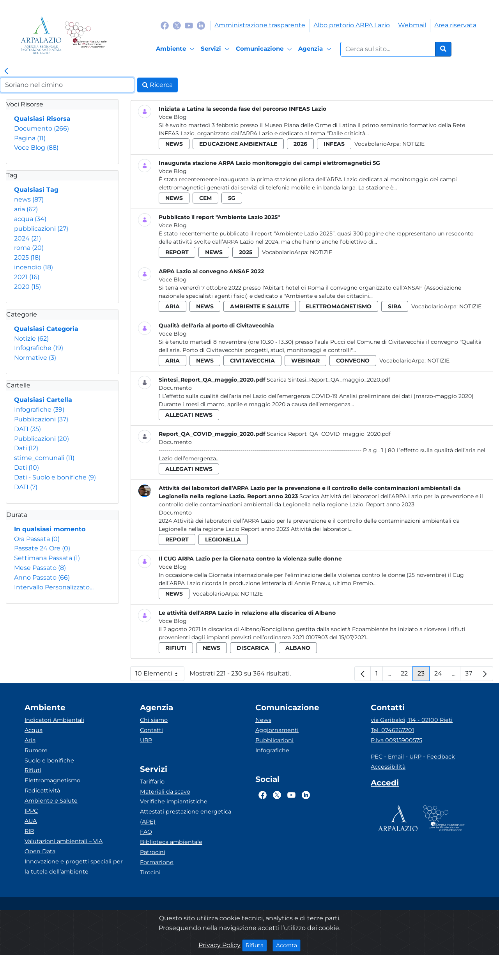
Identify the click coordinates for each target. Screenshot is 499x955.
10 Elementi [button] (159, 675)
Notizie (31, 338)
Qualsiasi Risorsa (42, 118)
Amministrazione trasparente (259, 25)
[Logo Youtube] (189, 25)
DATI (27, 429)
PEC (376, 756)
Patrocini (152, 852)
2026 (300, 143)
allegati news (188, 414)
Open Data (40, 851)
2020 (27, 286)
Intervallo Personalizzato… (54, 587)
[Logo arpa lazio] (41, 35)
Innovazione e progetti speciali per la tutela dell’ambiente (74, 866)
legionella (223, 539)
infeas (334, 143)
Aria (30, 740)
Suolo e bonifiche (49, 760)
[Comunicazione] (265, 49)
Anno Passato (42, 577)
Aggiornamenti (277, 730)
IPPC (31, 810)
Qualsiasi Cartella (43, 399)
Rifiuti (33, 770)
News (263, 719)
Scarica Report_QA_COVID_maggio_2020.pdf (329, 433)
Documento (41, 128)
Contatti (151, 730)
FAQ (146, 831)
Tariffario (152, 781)
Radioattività (42, 790)
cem (205, 198)
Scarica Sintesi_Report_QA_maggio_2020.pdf (328, 379)
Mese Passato (40, 567)
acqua (30, 219)
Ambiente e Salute (51, 800)
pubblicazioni (41, 228)
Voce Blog (36, 147)
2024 (27, 238)
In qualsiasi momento (49, 529)
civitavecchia (252, 360)
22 (407, 675)
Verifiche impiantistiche (173, 801)
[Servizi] (216, 49)
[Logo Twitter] (177, 25)
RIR (29, 831)
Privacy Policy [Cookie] (219, 945)
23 (424, 675)
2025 (27, 257)
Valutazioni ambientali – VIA (64, 841)
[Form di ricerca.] (387, 49)
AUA (31, 820)
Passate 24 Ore (42, 548)
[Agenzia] (316, 49)
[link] (6, 71)
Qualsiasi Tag (36, 189)
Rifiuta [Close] (256, 945)
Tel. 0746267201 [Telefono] (392, 730)
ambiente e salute (259, 306)
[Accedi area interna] (385, 784)
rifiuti (175, 647)
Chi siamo (154, 719)
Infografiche (38, 348)
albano (297, 647)
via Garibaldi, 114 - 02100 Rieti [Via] (412, 719)
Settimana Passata (47, 558)
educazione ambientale (238, 143)
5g (231, 198)
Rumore (36, 750)
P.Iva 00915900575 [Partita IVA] (396, 740)
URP (146, 740)
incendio (33, 267)
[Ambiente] (176, 49)
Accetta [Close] (288, 945)
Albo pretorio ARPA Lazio (351, 25)
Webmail (412, 25)
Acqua (33, 730)
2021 (26, 277)
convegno (353, 360)
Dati (26, 448)
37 (471, 675)
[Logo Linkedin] (201, 25)
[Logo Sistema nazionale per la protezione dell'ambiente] (86, 35)
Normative (35, 357)
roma (29, 247)
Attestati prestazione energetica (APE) (185, 816)
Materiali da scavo (165, 791)
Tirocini (150, 872)
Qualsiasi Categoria (46, 328)
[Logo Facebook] (164, 25)
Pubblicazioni (41, 419)
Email (396, 756)
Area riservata (455, 25)
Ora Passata (37, 539)
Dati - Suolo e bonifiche (55, 477)
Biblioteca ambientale (171, 841)
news (29, 199)
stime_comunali (44, 458)
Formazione (156, 862)
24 (440, 675)
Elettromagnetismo (52, 780)
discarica (253, 647)
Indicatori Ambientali (54, 719)
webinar (305, 360)
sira (395, 306)
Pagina (30, 138)
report (177, 252)
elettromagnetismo (339, 306)
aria (26, 209)
